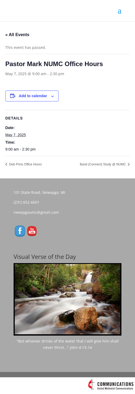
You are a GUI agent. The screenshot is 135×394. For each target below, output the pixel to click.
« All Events (17, 34)
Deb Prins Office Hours (25, 164)
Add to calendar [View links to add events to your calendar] (33, 96)
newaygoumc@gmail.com (38, 212)
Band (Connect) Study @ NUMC (103, 164)
